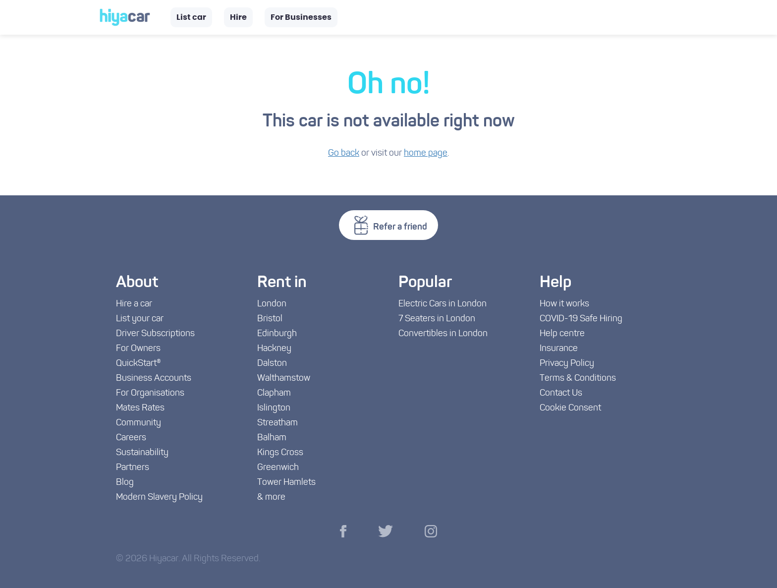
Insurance (559, 348)
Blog (125, 482)
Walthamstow (283, 378)
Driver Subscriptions (155, 334)
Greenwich (278, 467)
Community (138, 423)
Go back (343, 153)
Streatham (277, 423)
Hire (238, 17)
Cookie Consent (570, 408)
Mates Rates (140, 408)
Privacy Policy (567, 363)
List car (191, 17)
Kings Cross (280, 453)
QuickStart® (138, 363)
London (271, 304)
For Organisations (150, 393)
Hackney (274, 348)
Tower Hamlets (286, 482)
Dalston (272, 363)
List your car (140, 319)
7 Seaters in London (436, 319)
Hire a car (134, 304)
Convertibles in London (443, 334)
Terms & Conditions (578, 378)
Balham (271, 438)
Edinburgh (277, 334)
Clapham (274, 393)
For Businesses (301, 17)
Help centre (562, 334)
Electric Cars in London (442, 304)
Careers (131, 438)
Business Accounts (153, 378)
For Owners (138, 348)
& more (271, 497)
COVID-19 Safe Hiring (581, 319)
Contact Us (561, 393)
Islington (273, 408)
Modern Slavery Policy (159, 497)
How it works (564, 304)
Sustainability (142, 453)
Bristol (269, 319)
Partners (132, 467)
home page (425, 153)
